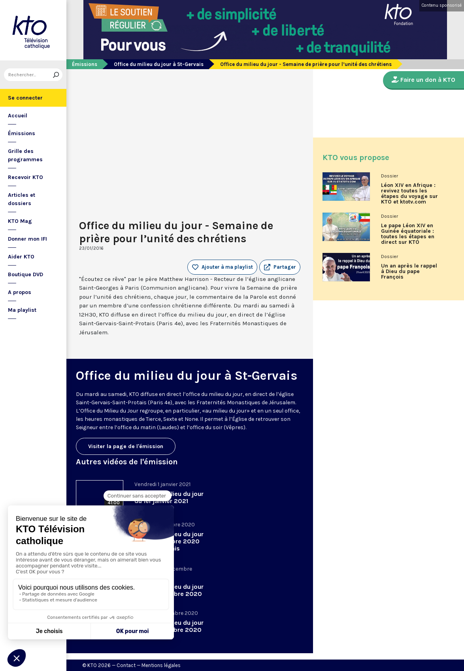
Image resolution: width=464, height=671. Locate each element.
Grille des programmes (25, 155)
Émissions (21, 133)
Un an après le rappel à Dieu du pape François (409, 271)
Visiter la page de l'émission (125, 446)
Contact (126, 665)
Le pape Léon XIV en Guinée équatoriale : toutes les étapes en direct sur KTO (407, 234)
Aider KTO (21, 256)
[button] (279, 267)
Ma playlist (22, 310)
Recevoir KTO (25, 177)
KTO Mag (20, 221)
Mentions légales (161, 665)
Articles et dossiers (21, 199)
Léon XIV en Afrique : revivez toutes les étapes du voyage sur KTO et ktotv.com (409, 194)
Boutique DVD (25, 274)
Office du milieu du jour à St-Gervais (159, 64)
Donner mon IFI (27, 239)
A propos (19, 292)
